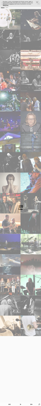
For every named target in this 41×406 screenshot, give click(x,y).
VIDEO (6, 7)
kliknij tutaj (5, 5)
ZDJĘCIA (2, 7)
